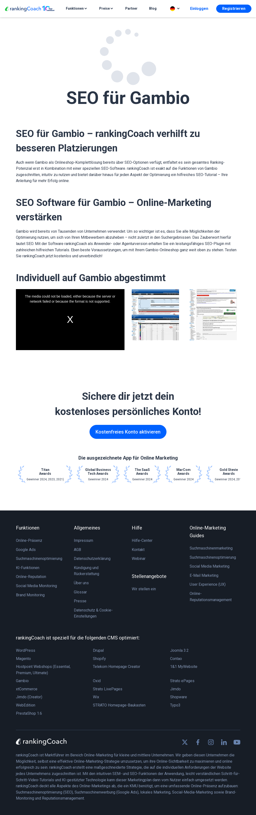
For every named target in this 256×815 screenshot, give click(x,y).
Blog (153, 8)
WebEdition (25, 705)
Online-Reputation (31, 576)
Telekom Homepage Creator (116, 666)
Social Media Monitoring (36, 586)
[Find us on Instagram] (211, 742)
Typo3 (175, 705)
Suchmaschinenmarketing (211, 548)
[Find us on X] (184, 742)
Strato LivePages (107, 689)
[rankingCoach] (30, 9)
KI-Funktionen (27, 567)
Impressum (83, 540)
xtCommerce (26, 689)
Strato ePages (182, 681)
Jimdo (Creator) (29, 697)
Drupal (98, 650)
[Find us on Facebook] (197, 742)
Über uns (81, 583)
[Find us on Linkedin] (224, 742)
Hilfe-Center (142, 540)
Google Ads (26, 549)
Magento (23, 658)
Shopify (99, 658)
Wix (96, 697)
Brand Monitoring (30, 595)
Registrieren (233, 8)
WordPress (25, 650)
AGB (77, 549)
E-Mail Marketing (204, 575)
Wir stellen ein (144, 589)
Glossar (80, 592)
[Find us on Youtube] (237, 742)
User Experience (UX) (208, 584)
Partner (131, 8)
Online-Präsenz (29, 540)
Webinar (138, 558)
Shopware (178, 697)
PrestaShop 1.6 (29, 713)
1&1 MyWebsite (183, 666)
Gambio (22, 681)
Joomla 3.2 (179, 650)
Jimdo (175, 689)
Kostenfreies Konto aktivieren (128, 432)
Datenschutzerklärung (92, 558)
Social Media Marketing (209, 566)
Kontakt (138, 549)
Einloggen (199, 8)
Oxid (97, 681)
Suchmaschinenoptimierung (39, 558)
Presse (80, 601)
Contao (176, 658)
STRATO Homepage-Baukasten (119, 705)
